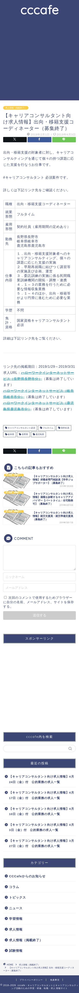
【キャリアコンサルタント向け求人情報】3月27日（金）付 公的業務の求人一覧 (41, 843)
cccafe (39, 9)
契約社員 (64, 428)
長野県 (24, 434)
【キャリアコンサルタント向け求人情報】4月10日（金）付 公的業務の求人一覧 (41, 811)
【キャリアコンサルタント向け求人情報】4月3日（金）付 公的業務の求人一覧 (41, 827)
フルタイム (47, 428)
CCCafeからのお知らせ (27, 876)
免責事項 (54, 980)
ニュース (16, 908)
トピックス (17, 897)
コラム (14, 887)
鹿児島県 (39, 434)
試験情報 (16, 950)
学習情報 (16, 918)
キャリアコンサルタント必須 (21, 428)
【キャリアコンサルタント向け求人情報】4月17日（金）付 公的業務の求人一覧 (41, 795)
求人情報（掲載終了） (15, 108)
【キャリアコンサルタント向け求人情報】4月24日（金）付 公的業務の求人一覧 (41, 779)
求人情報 (16, 929)
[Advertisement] (39, 58)
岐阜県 (10, 434)
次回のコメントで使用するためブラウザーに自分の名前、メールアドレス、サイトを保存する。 (38, 602)
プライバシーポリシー (31, 980)
